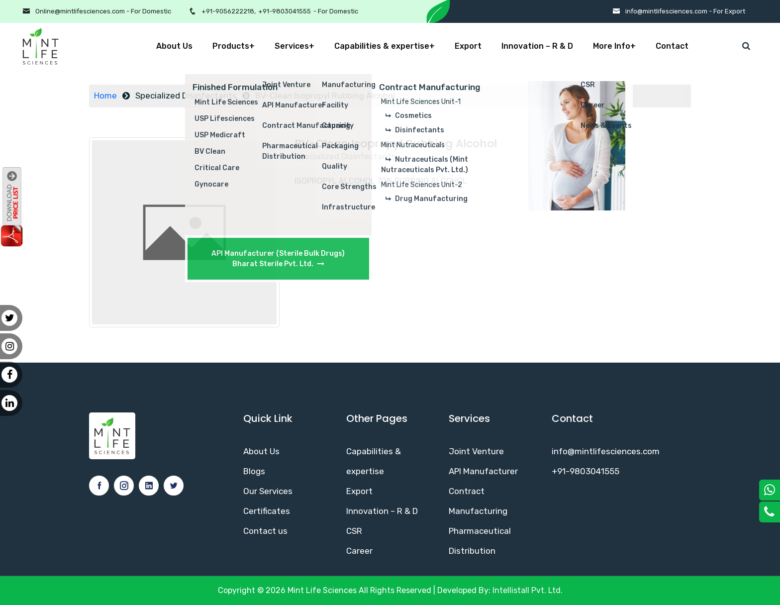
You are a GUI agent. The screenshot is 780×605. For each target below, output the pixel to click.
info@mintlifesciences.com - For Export (685, 11)
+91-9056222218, (228, 11)
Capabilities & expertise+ (384, 46)
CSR (354, 531)
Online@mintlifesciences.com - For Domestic (103, 11)
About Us (174, 46)
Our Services (267, 491)
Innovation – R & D (537, 46)
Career (359, 551)
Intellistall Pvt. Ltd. (527, 590)
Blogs (254, 471)
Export (468, 46)
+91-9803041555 (284, 11)
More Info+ (614, 46)
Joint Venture (476, 451)
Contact (672, 46)
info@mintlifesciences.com (606, 451)
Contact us (265, 531)
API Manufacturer (483, 471)
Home (105, 96)
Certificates (266, 511)
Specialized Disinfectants (186, 96)
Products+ (233, 46)
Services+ (294, 46)
